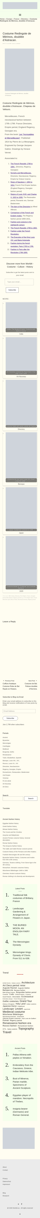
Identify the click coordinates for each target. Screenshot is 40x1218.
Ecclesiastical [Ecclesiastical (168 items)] (27, 996)
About (5, 1167)
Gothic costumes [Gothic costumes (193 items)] (11, 1001)
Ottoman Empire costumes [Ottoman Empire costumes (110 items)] (12, 1018)
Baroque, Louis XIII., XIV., (11, 760)
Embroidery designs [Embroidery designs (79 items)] (8, 999)
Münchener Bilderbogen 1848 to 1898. (15, 870)
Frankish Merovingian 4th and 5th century (16, 855)
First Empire (23, 596)
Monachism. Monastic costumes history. (16, 867)
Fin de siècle (7, 781)
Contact (5, 1170)
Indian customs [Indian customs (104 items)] (31, 1004)
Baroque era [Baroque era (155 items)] (8, 990)
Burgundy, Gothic (8, 752)
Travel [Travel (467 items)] (7, 1032)
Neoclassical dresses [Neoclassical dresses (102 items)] (9, 1016)
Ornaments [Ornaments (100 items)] (20, 1016)
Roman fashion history (10, 843)
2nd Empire (6, 775)
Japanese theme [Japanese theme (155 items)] (10, 1006)
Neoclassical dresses (23, 599)
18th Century (11, 596)
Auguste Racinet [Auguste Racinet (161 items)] (10, 988)
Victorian (5, 778)
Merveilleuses (9, 597)
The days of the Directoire (21, 207)
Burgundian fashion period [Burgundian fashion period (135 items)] (26, 992)
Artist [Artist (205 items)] (22, 985)
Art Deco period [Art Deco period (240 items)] (11, 985)
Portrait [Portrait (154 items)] (6, 1020)
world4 (9, 43)
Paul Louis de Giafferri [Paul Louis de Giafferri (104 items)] (29, 1018)
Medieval (6, 749)
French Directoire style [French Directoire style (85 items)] (20, 999)
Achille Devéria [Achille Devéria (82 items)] (7, 983)
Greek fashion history (10, 826)
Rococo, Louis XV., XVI (10, 763)
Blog (4, 1193)
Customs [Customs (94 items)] (28, 994)
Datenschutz (7, 1181)
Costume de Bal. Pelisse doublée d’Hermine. (28, 685)
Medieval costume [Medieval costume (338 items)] (14, 1011)
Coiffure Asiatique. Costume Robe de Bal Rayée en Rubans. (11, 685)
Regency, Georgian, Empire (12, 769)
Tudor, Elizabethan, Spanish (12, 758)
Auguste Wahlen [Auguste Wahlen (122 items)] (24, 988)
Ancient (5, 737)
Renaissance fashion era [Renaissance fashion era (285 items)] (17, 1023)
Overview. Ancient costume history (14, 873)
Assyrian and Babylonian (11, 835)
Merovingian (7, 743)
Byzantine (6, 740)
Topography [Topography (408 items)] (26, 1028)
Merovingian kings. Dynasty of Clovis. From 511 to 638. (22, 955)
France (16, 19)
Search (5, 795)
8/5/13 (4, 43)
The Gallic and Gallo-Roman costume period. (18, 849)
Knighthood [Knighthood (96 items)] (21, 1006)
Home (2, 19)
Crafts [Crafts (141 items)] (11, 994)
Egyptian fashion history (11, 823)
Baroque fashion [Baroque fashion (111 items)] (19, 990)
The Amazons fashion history (12, 846)
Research (6, 1196)
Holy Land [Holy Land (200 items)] (20, 1004)
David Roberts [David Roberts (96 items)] (7, 997)
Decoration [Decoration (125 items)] (16, 997)
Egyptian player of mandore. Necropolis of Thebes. (23, 1098)
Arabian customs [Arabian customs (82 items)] (16, 983)
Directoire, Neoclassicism (11, 766)
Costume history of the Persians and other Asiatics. (19, 852)
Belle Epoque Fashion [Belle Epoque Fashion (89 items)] (9, 992)
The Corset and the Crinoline (12, 832)
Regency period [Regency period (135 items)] (16, 1020)
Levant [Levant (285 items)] (19, 1008)
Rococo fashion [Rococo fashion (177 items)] (10, 1026)
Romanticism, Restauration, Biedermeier (16, 772)
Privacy (5, 1178)
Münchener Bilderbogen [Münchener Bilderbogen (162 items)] (13, 1014)
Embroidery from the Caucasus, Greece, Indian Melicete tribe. (23, 1068)
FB (21, 1204)
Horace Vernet (13, 599)
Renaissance (7, 755)
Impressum (6, 1184)
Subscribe (12, 290)
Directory (24, 19)
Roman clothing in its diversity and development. (19, 876)
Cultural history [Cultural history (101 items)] (19, 994)
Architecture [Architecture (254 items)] (28, 982)
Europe (9, 19)
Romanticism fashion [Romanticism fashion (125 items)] (25, 1026)
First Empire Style (28, 597)
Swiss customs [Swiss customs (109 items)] (12, 1029)
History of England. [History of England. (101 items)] (9, 1004)
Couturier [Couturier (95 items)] (5, 994)
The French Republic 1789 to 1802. (24, 228)
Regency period (17, 597)
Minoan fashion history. (10, 829)
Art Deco (5, 787)
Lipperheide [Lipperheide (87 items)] (27, 1009)
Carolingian (6, 746)
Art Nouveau (7, 784)
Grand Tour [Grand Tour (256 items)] (26, 1001)
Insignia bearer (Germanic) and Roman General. (21, 1111)
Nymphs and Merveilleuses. (21, 173)
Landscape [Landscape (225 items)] (8, 1008)
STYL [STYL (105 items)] (4, 1029)
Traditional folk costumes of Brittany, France (23, 898)
